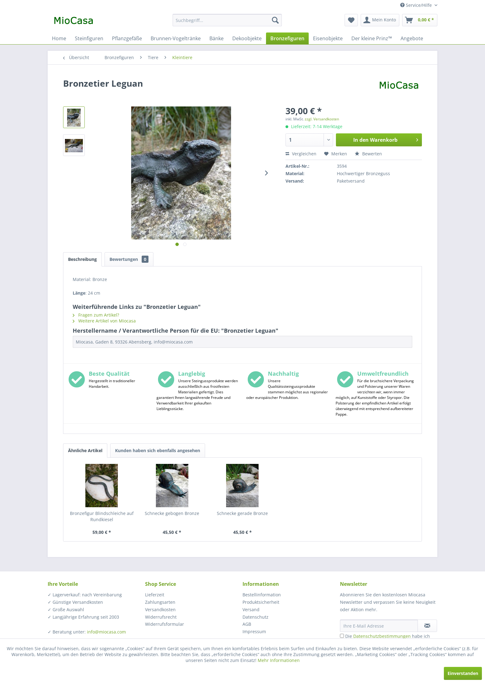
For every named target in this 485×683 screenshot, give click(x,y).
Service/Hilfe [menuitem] (416, 5)
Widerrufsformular (164, 624)
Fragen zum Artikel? (96, 315)
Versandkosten (160, 609)
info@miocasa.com (106, 632)
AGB (246, 624)
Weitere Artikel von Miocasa (104, 321)
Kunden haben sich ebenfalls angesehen (157, 450)
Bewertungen (128, 259)
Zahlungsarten (160, 602)
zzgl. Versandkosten (322, 119)
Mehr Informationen (279, 660)
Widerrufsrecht (161, 617)
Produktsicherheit (260, 602)
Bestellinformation (261, 595)
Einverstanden (463, 673)
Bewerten (368, 154)
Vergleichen (300, 154)
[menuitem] (227, 20)
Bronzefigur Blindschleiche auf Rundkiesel (102, 516)
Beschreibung (82, 259)
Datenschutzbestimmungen (382, 636)
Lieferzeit (154, 595)
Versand (251, 609)
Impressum (254, 631)
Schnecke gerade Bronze (242, 513)
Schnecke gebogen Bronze (172, 513)
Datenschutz (255, 617)
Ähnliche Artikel (85, 450)
